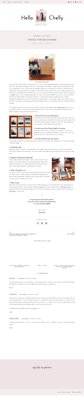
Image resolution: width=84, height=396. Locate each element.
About (10, 2)
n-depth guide (60, 108)
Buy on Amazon (38, 82)
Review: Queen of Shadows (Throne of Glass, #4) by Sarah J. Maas (24, 234)
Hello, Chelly (62, 392)
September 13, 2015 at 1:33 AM (29, 295)
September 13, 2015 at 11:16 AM (31, 319)
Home (4, 2)
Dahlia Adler (14, 319)
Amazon (41, 187)
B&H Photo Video (65, 187)
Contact (29, 2)
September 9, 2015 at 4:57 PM (27, 279)
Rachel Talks (19, 2)
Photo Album (46, 82)
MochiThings (12, 192)
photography (48, 43)
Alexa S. (12, 279)
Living (35, 43)
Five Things (59, 233)
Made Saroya (77, 392)
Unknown (13, 295)
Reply (11, 288)
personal (40, 43)
